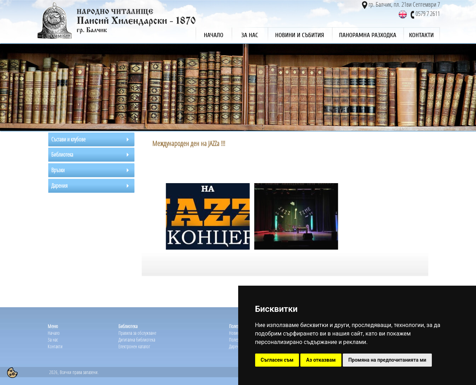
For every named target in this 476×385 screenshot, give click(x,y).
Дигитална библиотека (136, 339)
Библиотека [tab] (62, 154)
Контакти (55, 346)
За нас (53, 339)
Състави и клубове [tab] (68, 139)
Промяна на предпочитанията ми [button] (387, 360)
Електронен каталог (134, 346)
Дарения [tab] (59, 185)
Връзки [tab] (58, 170)
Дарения (236, 346)
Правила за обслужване (137, 332)
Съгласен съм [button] (277, 360)
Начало (54, 332)
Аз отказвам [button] (321, 360)
